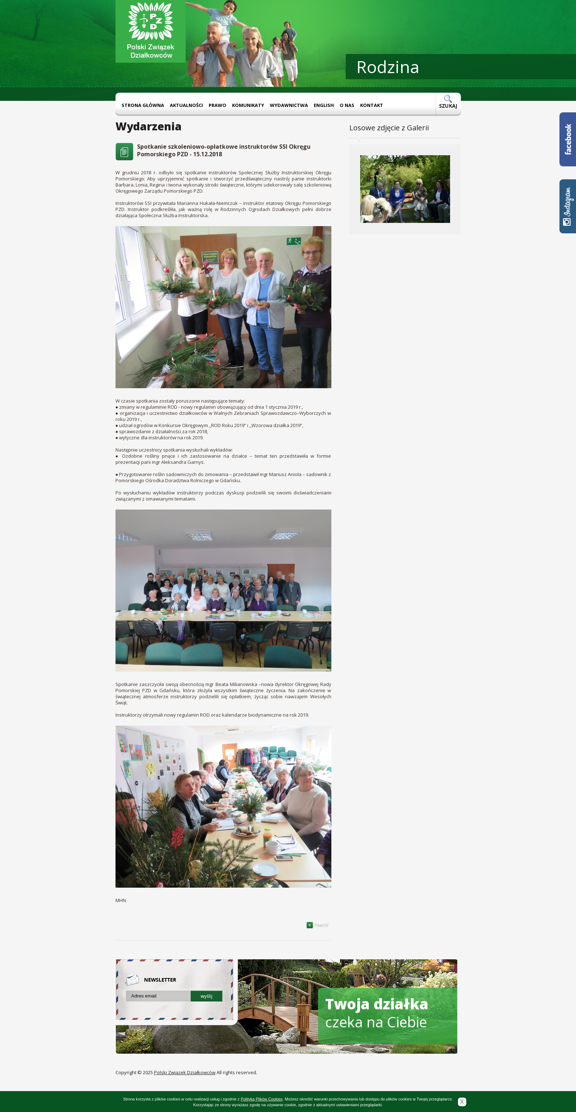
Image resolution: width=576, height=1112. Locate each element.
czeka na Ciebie (376, 1013)
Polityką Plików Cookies (261, 1099)
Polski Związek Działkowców (185, 1072)
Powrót (317, 925)
